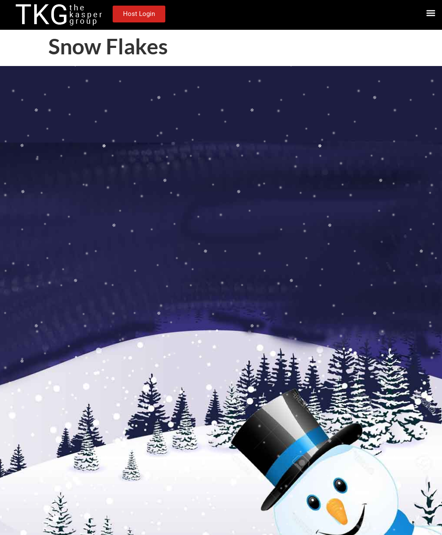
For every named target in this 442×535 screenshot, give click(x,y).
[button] (430, 13)
